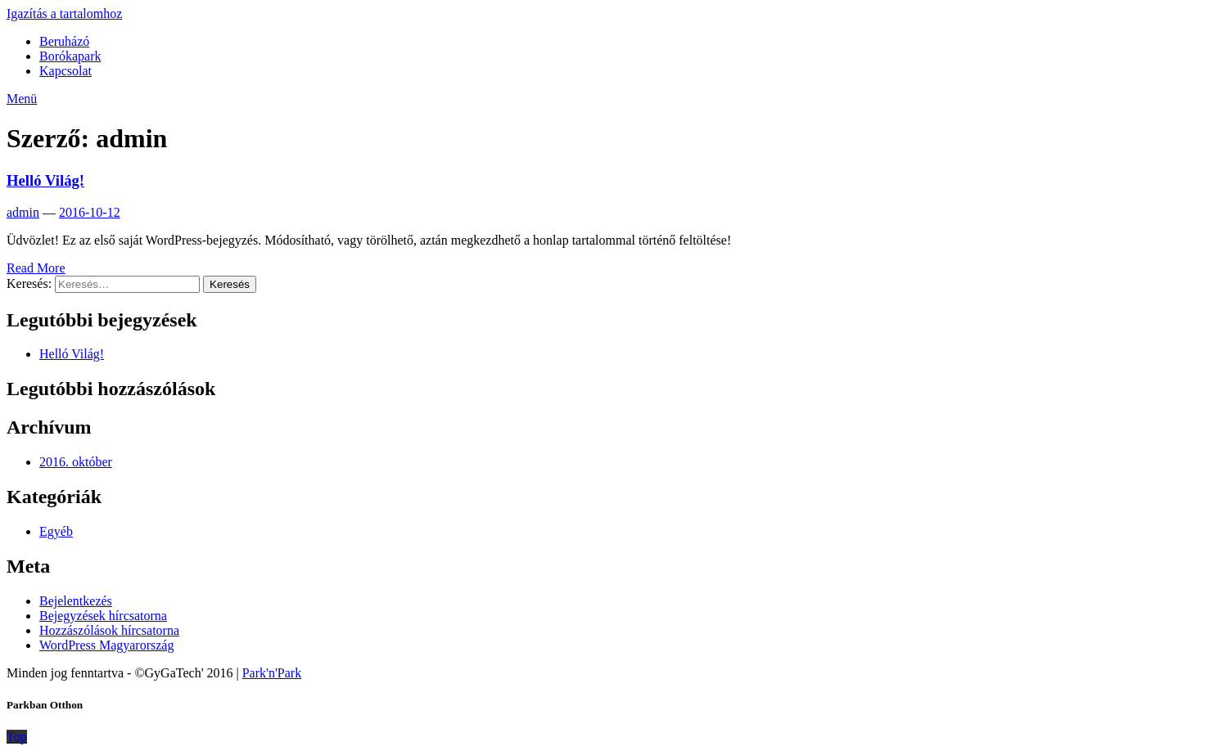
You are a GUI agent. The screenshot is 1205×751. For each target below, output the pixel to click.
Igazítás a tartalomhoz (64, 13)
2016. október (75, 462)
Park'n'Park (271, 673)
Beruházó (64, 41)
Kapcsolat (65, 71)
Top (17, 737)
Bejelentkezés (75, 601)
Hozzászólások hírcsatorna (109, 630)
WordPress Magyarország (106, 645)
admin (23, 212)
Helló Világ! (45, 180)
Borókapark (70, 56)
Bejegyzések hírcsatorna (103, 616)
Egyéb (56, 531)
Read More (36, 268)
